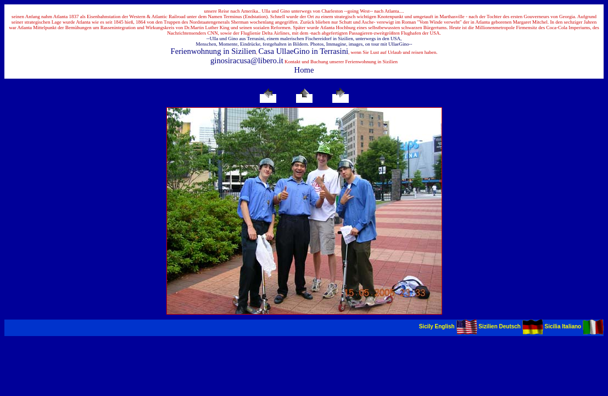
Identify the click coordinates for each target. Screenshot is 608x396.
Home (304, 69)
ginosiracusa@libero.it (246, 60)
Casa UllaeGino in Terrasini (304, 51)
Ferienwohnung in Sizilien (213, 51)
